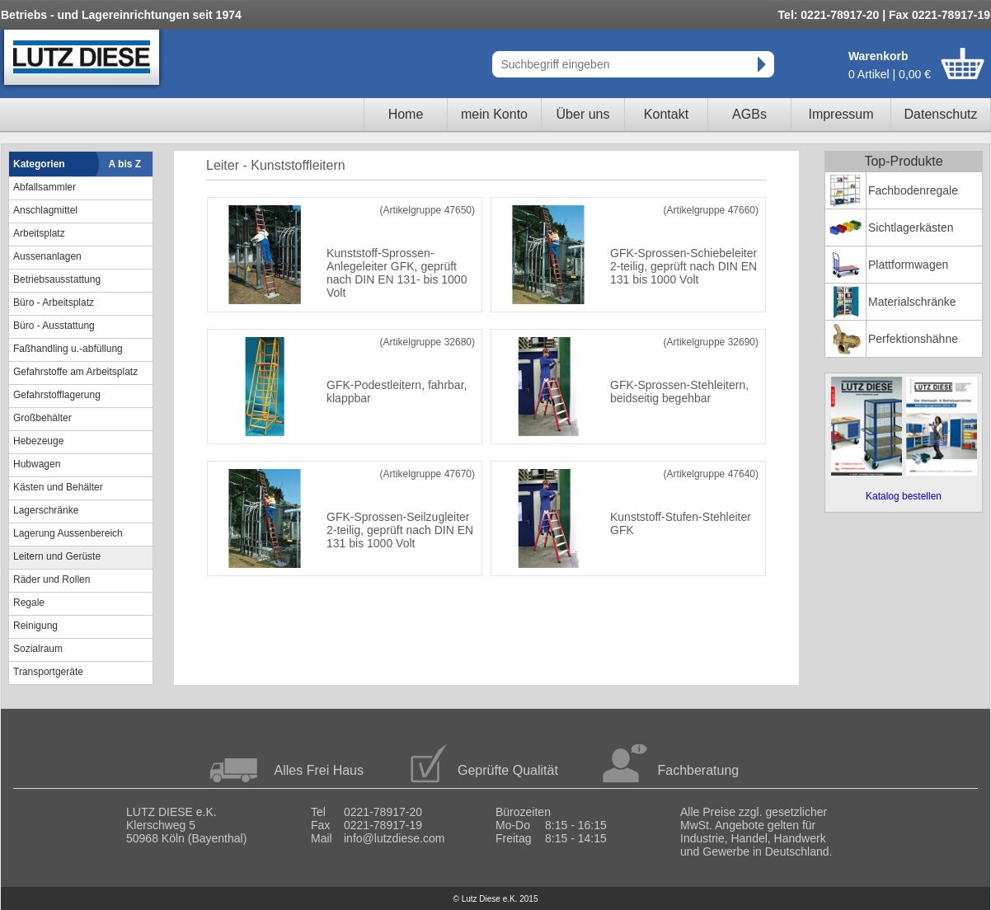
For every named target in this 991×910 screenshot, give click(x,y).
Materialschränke (912, 301)
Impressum (840, 114)
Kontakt (666, 114)
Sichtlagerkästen (911, 227)
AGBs (749, 114)
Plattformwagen (908, 264)
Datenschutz (941, 114)
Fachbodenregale (913, 190)
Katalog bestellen (904, 496)
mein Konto (494, 114)
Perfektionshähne (913, 338)
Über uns (583, 114)
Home (406, 114)
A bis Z (125, 164)
